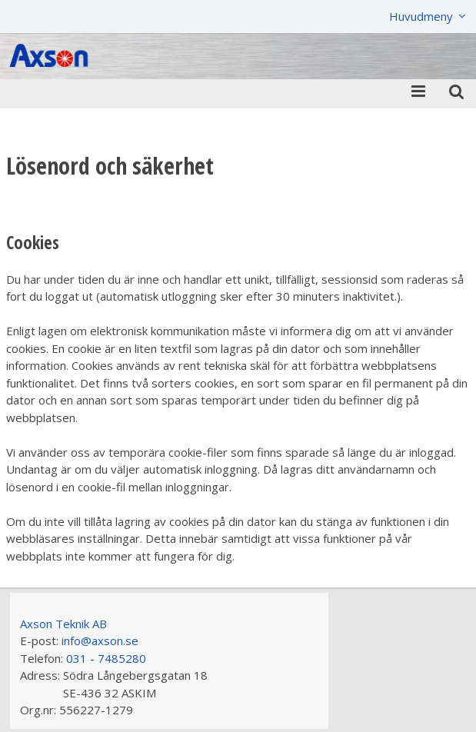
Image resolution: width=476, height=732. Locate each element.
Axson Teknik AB (63, 623)
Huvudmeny (421, 16)
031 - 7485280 (106, 658)
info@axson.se (100, 640)
